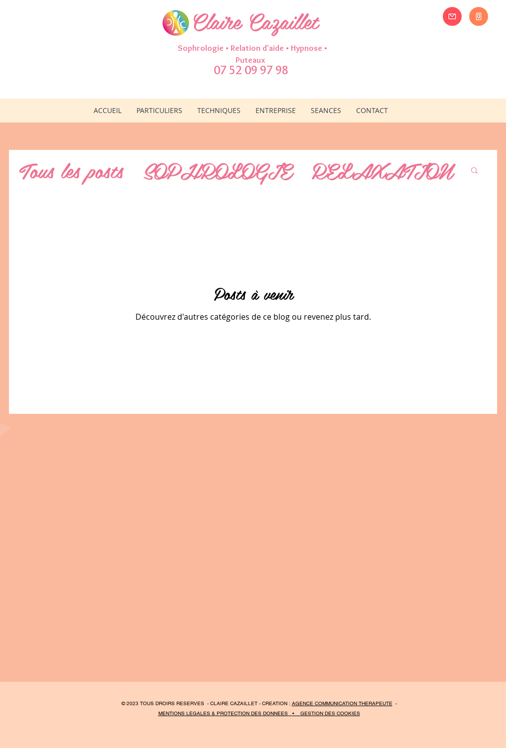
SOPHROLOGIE (217, 170)
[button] (219, 111)
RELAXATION (381, 170)
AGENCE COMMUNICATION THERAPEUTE (342, 703)
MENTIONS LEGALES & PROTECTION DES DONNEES (223, 713)
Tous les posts (71, 170)
